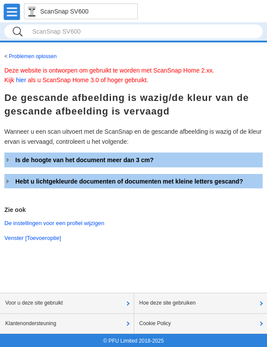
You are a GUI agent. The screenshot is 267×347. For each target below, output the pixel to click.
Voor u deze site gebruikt (34, 303)
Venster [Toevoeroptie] (32, 238)
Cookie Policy (155, 323)
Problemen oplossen (32, 56)
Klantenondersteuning (30, 323)
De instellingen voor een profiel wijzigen (54, 223)
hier (21, 79)
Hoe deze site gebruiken (167, 303)
